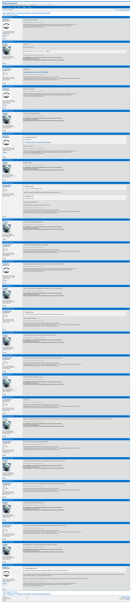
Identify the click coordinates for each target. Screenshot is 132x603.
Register (24, 7)
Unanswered (126, 9)
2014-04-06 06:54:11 (8, 439)
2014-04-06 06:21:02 (8, 182)
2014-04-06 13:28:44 (8, 564)
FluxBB (127, 598)
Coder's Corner (11, 13)
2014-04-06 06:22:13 (8, 219)
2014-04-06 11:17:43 (8, 523)
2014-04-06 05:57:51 (8, 86)
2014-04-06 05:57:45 (8, 66)
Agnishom (6, 19)
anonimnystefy (7, 69)
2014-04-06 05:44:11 (8, 41)
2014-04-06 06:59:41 (8, 458)
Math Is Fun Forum (10, 3)
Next (16, 14)
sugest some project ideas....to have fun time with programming (33, 13)
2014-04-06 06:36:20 (8, 308)
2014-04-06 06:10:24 (8, 133)
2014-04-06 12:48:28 (8, 542)
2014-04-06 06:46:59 (8, 397)
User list (9, 7)
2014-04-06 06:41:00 (8, 355)
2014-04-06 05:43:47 (8, 17)
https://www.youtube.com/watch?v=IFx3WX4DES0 (36, 72)
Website (5, 35)
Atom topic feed (125, 597)
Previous (8, 14)
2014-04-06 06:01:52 (8, 110)
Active (120, 9)
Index (4, 7)
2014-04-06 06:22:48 (8, 242)
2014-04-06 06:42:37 (8, 374)
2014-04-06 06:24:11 (8, 285)
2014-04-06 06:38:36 (8, 332)
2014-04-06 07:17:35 (8, 481)
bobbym (5, 44)
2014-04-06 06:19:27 (8, 160)
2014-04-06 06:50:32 (8, 416)
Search (19, 7)
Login (29, 7)
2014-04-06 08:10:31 (8, 500)
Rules (14, 7)
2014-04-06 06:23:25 (8, 261)
